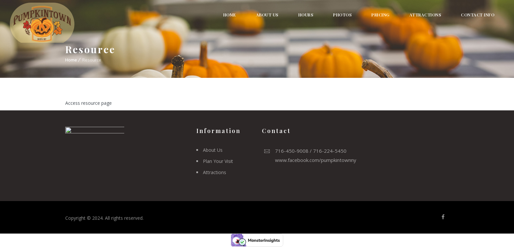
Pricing (380, 14)
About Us (267, 14)
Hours (306, 14)
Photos (342, 14)
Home (229, 14)
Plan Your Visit (218, 161)
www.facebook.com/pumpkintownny (315, 160)
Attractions (425, 14)
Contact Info (477, 14)
